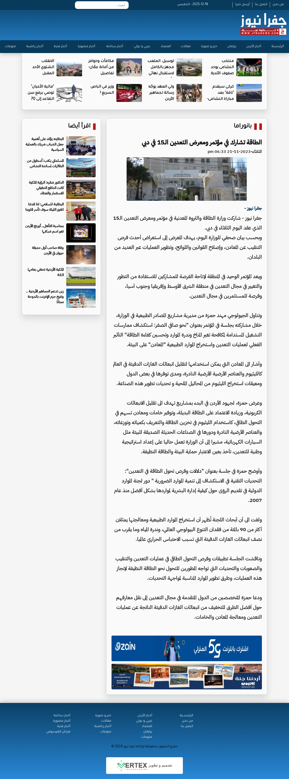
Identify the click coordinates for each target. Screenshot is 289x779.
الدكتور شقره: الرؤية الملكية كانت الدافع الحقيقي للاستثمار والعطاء (46, 188)
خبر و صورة (209, 46)
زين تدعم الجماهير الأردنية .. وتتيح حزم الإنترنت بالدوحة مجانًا (45, 297)
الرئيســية (186, 716)
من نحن (278, 4)
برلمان (231, 46)
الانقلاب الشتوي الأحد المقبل (43, 67)
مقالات (186, 46)
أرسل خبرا (242, 4)
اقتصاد (166, 46)
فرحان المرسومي (58, 732)
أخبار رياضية (34, 46)
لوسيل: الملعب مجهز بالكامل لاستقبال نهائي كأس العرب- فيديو (160, 73)
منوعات (10, 46)
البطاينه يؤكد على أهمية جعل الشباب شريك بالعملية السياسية (45, 144)
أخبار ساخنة (114, 46)
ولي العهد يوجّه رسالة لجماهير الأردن (161, 93)
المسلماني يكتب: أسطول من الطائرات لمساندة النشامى (45, 163)
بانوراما (243, 126)
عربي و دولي (142, 46)
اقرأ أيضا (79, 126)
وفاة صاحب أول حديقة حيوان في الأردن (48, 250)
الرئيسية (278, 46)
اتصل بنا (261, 4)
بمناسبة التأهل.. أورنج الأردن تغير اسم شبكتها (44, 228)
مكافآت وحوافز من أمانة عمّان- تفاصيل (101, 67)
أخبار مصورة (86, 46)
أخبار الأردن (253, 46)
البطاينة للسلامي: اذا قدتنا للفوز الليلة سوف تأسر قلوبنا (44, 207)
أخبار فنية (60, 46)
